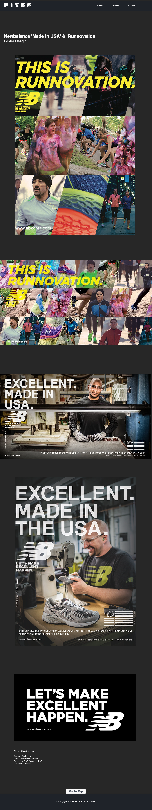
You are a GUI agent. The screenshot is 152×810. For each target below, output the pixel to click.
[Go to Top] (76, 791)
